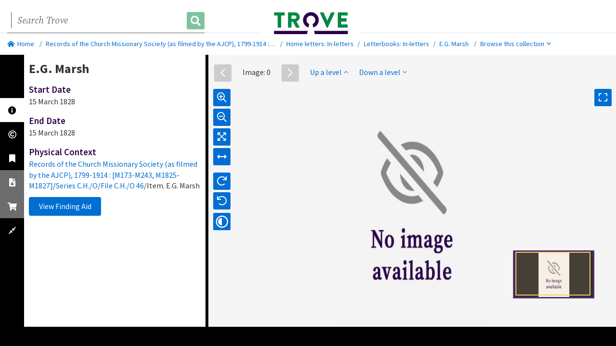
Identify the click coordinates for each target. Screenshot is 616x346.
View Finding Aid (65, 206)
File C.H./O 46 (122, 185)
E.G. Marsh (454, 43)
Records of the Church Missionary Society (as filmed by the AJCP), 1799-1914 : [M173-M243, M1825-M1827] (197, 43)
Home (20, 43)
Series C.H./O (77, 185)
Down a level (383, 72)
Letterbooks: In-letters (396, 43)
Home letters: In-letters (320, 43)
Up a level (329, 72)
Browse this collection (515, 43)
